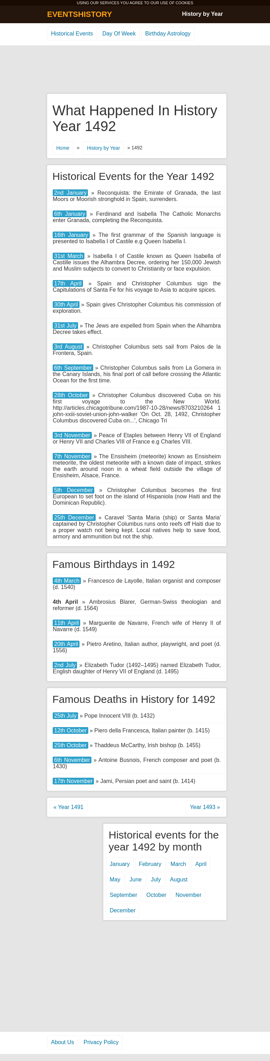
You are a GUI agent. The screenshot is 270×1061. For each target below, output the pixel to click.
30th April (66, 305)
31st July (65, 326)
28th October (71, 395)
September (123, 895)
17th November (73, 781)
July (156, 879)
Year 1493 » (205, 807)
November (188, 895)
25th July (65, 716)
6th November (72, 760)
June (135, 879)
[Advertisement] (135, 70)
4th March (66, 581)
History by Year (202, 14)
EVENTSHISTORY (79, 14)
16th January (71, 235)
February (150, 864)
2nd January (70, 193)
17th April (68, 283)
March (178, 864)
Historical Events (72, 34)
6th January (69, 214)
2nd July (65, 665)
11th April (66, 623)
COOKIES (184, 3)
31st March (68, 256)
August (178, 879)
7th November (72, 456)
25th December (74, 517)
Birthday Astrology (168, 34)
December (123, 910)
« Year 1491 (68, 807)
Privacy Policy (101, 1042)
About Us (62, 1042)
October (156, 895)
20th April (66, 644)
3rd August (68, 347)
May (115, 879)
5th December (73, 490)
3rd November (72, 435)
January (120, 864)
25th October (70, 745)
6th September (73, 368)
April (200, 864)
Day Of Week (119, 34)
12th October (70, 730)
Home (62, 148)
